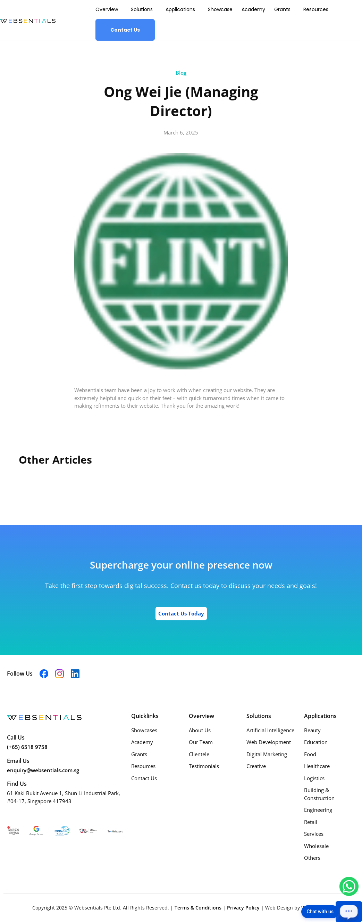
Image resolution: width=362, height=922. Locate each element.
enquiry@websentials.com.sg (43, 770)
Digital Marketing (266, 754)
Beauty (312, 730)
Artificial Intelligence (270, 730)
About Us (200, 730)
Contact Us (125, 29)
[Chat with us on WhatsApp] (349, 885)
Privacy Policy (244, 907)
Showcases (144, 730)
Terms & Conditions (199, 907)
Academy (253, 9)
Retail (310, 821)
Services (313, 833)
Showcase (220, 9)
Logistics (314, 778)
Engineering (318, 809)
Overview (106, 9)
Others (312, 857)
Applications (180, 9)
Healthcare (317, 765)
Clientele (199, 754)
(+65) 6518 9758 (27, 746)
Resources (315, 9)
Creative (256, 765)
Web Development (268, 742)
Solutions (142, 9)
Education (316, 742)
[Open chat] (349, 911)
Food (310, 754)
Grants (282, 9)
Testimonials (204, 765)
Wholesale (316, 845)
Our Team (201, 742)
